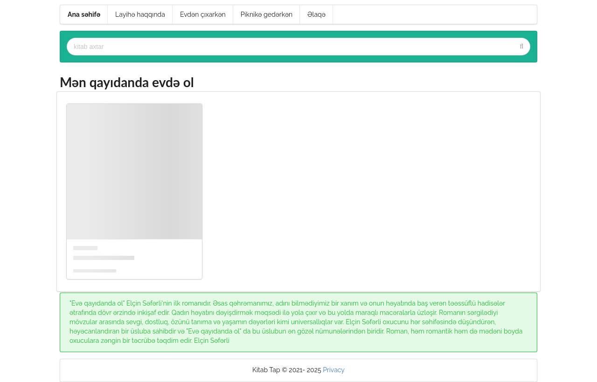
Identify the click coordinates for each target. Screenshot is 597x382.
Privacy (334, 370)
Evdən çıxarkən (203, 14)
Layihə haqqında (140, 14)
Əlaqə (316, 14)
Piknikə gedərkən (267, 14)
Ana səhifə (84, 14)
